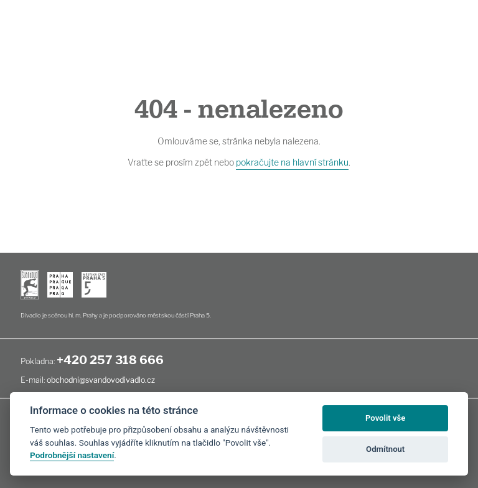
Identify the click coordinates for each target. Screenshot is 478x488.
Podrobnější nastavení (72, 455)
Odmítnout (385, 449)
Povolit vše (385, 418)
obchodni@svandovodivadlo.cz (101, 380)
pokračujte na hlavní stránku (292, 162)
